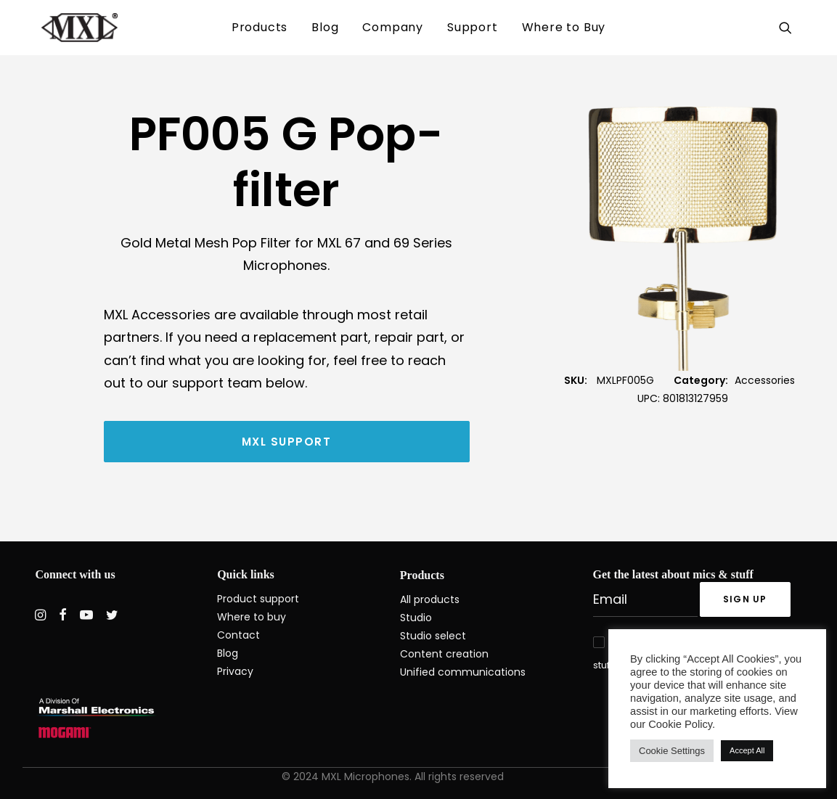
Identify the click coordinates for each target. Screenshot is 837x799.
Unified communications (463, 672)
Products (259, 27)
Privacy (235, 671)
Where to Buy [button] (564, 27)
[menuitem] (259, 27)
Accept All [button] (747, 750)
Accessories (765, 380)
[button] (788, 27)
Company (392, 27)
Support (472, 27)
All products (430, 599)
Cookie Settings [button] (672, 750)
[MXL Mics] (61, 27)
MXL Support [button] (287, 441)
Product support (258, 598)
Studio (416, 617)
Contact (238, 635)
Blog (324, 27)
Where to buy (251, 617)
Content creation (444, 654)
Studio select (433, 635)
